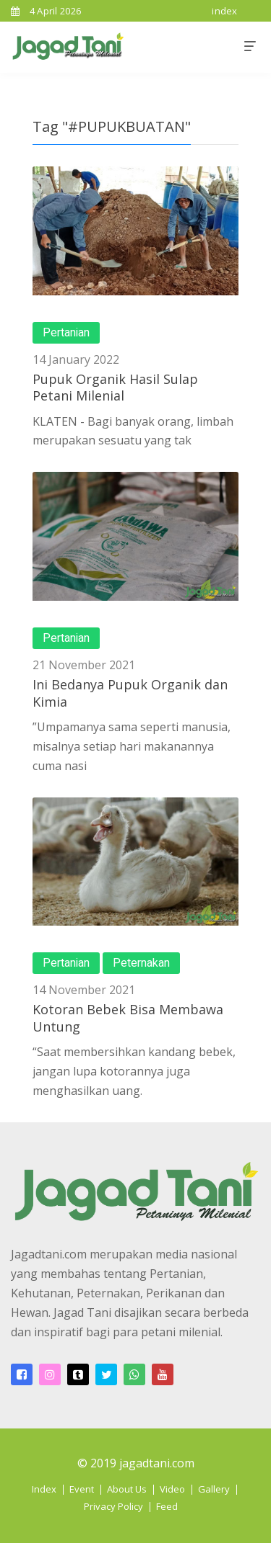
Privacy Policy (113, 1506)
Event (81, 1488)
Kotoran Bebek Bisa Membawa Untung (128, 1017)
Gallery (214, 1488)
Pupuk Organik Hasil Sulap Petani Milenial (115, 387)
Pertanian (66, 332)
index (225, 10)
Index (44, 1488)
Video (172, 1488)
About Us (127, 1488)
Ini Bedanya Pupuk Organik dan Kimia (130, 693)
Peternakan (141, 963)
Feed (167, 1506)
